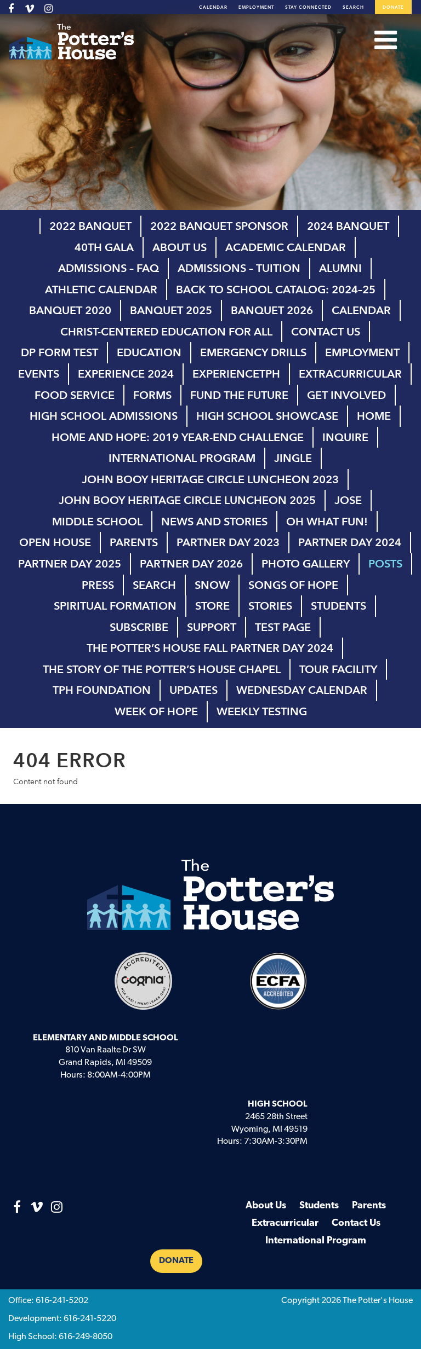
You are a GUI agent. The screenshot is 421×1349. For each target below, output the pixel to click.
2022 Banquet (90, 226)
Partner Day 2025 (69, 563)
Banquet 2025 (171, 310)
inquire (345, 437)
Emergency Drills (253, 352)
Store (212, 605)
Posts (385, 563)
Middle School (97, 521)
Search (353, 7)
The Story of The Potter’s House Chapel (162, 669)
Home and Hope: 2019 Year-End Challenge (178, 437)
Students (338, 605)
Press (98, 585)
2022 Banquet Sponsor (219, 226)
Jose (348, 500)
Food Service (75, 395)
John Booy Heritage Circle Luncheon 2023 (210, 479)
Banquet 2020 (70, 310)
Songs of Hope (293, 585)
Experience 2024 (126, 373)
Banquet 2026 (272, 310)
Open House (55, 542)
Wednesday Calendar (301, 690)
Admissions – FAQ (108, 268)
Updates (193, 690)
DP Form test (59, 352)
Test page (283, 627)
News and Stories (214, 521)
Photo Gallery (305, 563)
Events (38, 373)
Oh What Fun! (327, 521)
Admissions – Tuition (239, 268)
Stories (270, 605)
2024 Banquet (348, 226)
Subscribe (139, 627)
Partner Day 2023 (228, 542)
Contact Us (325, 331)
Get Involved (346, 395)
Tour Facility (338, 669)
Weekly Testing (262, 711)
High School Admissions (104, 415)
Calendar (213, 7)
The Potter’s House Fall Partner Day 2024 (210, 648)
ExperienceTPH (236, 373)
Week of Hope (156, 711)
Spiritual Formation (115, 605)
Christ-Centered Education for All (166, 331)
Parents (134, 542)
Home (374, 415)
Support (211, 627)
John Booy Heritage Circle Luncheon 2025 (187, 500)
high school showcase (267, 415)
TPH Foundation (102, 690)
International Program (182, 458)
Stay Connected (308, 7)
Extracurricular (350, 373)
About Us (179, 247)
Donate (393, 7)
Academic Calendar (285, 247)
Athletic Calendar (101, 289)
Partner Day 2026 (191, 563)
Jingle (293, 458)
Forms (152, 395)
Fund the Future (239, 395)
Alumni (340, 268)
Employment (256, 7)
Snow (212, 585)
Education (149, 352)
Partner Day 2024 (349, 542)
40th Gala (104, 247)
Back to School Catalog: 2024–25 (276, 289)
